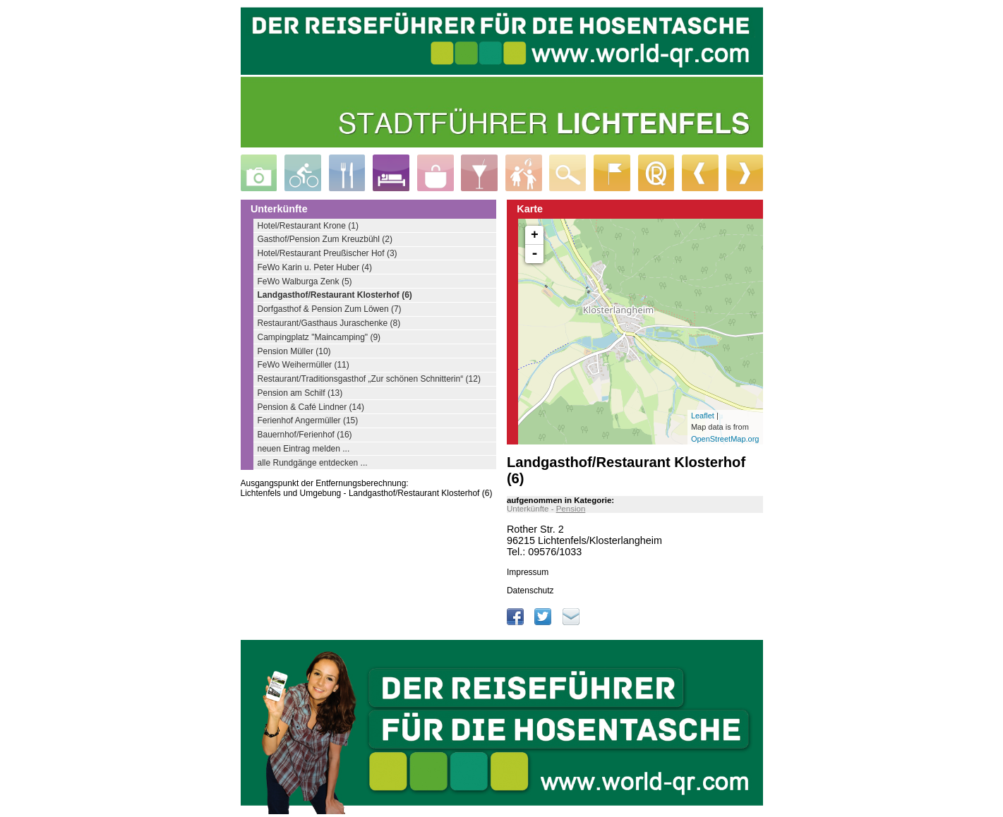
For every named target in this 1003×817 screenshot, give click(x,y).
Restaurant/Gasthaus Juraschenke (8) (329, 323)
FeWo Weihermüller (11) (303, 365)
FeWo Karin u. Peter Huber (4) (315, 267)
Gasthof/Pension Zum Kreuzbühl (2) (325, 239)
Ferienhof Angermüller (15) (308, 420)
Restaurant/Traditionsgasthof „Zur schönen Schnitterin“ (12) (369, 379)
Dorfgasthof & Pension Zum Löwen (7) (330, 309)
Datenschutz (530, 590)
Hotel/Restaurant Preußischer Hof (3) (327, 253)
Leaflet (702, 415)
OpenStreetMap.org (725, 439)
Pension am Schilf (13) (300, 393)
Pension (571, 508)
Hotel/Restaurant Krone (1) (308, 226)
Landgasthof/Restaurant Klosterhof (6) (335, 295)
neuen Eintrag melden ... (304, 449)
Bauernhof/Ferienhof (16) (305, 435)
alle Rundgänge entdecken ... (313, 463)
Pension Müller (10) (294, 351)
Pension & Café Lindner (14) (311, 407)
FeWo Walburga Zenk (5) (305, 281)
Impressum (527, 572)
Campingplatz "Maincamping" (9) (319, 337)
